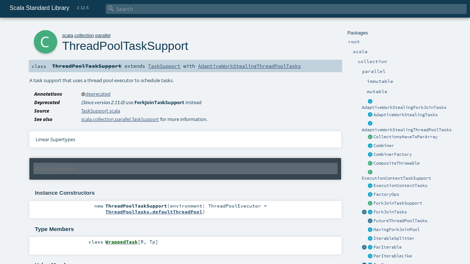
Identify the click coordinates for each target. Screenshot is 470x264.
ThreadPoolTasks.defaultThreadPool (153, 211)
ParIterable (387, 247)
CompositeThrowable (396, 163)
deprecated (98, 94)
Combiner (383, 145)
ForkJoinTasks (390, 211)
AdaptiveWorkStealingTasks (405, 114)
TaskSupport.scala (100, 110)
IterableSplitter (394, 238)
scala (67, 35)
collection (84, 35)
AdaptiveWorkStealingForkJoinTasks (404, 107)
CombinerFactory (392, 154)
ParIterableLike (392, 255)
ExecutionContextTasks (400, 185)
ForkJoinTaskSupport (397, 203)
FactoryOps (386, 194)
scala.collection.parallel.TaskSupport (120, 119)
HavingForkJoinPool (396, 229)
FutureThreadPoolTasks (400, 220)
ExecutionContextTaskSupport (396, 178)
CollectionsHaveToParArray (405, 136)
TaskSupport (164, 66)
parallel (103, 35)
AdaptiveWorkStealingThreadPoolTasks (407, 129)
